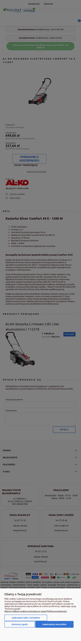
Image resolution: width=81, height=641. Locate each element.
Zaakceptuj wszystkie (54, 624)
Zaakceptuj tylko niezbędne (26, 618)
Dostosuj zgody (20, 624)
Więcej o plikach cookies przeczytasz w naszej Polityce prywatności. (35, 611)
